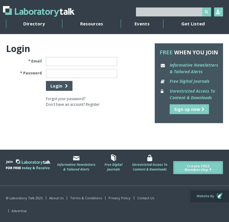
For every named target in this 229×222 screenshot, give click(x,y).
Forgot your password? (65, 98)
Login (59, 86)
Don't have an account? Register (73, 104)
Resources (91, 24)
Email (36, 61)
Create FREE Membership (198, 168)
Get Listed (193, 24)
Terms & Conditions (86, 198)
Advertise (19, 210)
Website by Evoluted (209, 196)
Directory (34, 24)
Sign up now (189, 109)
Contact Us (145, 198)
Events (142, 24)
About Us (56, 198)
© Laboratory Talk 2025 (24, 198)
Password (32, 73)
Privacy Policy (120, 198)
